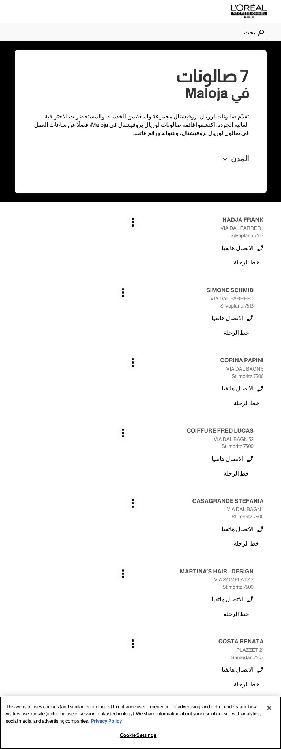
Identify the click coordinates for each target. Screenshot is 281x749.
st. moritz (254, 599)
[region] (140, 722)
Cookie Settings (138, 735)
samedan (254, 586)
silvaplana (95, 586)
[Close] (269, 708)
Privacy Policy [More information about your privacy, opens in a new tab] (106, 721)
